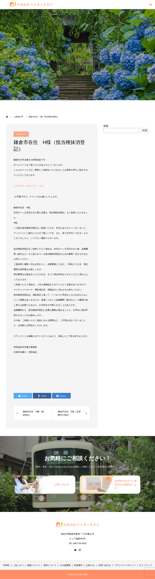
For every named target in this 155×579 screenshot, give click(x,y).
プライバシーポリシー (125, 565)
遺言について (50, 565)
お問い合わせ (104, 565)
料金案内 (78, 565)
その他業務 (65, 565)
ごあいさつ (18, 565)
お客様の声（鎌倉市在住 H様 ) (29, 186)
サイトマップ (145, 565)
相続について (33, 565)
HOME (6, 565)
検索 (106, 126)
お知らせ (90, 565)
